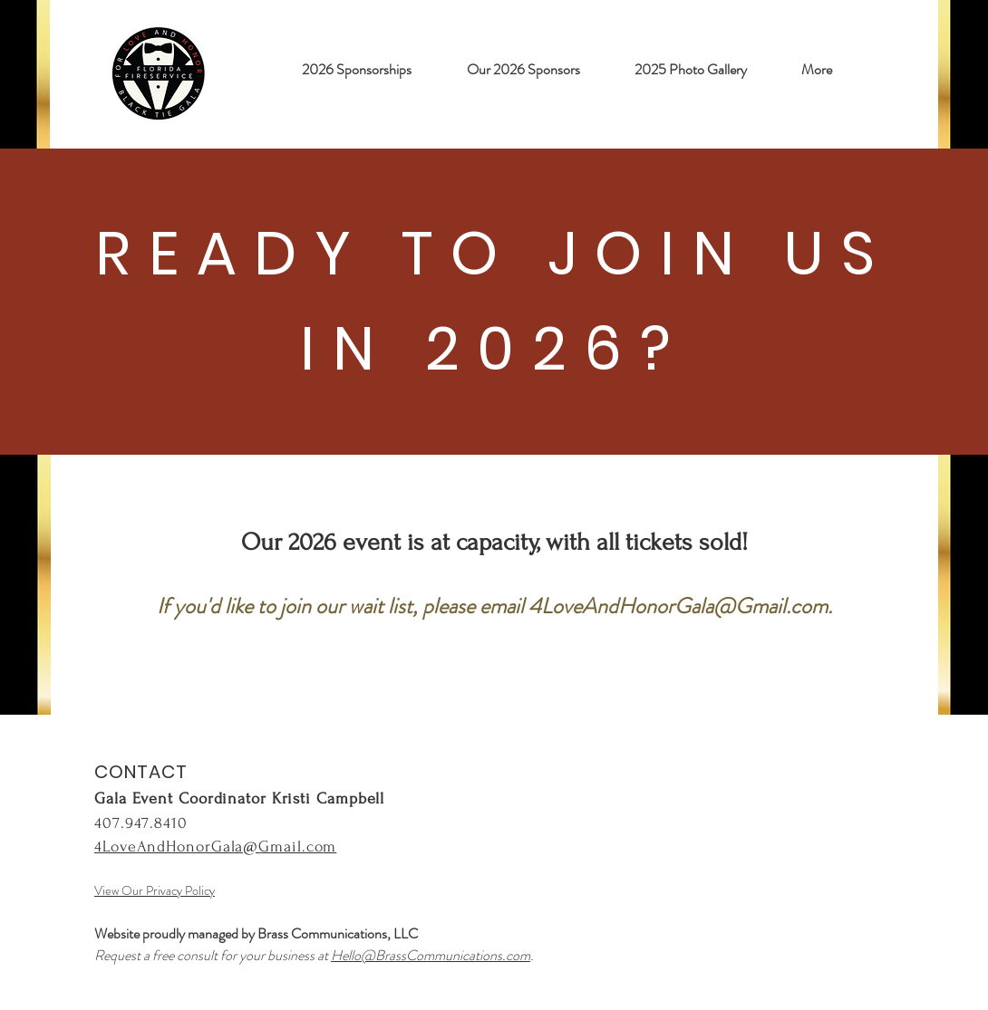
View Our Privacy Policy (154, 890)
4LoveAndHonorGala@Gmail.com (678, 606)
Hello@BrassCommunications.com (430, 955)
